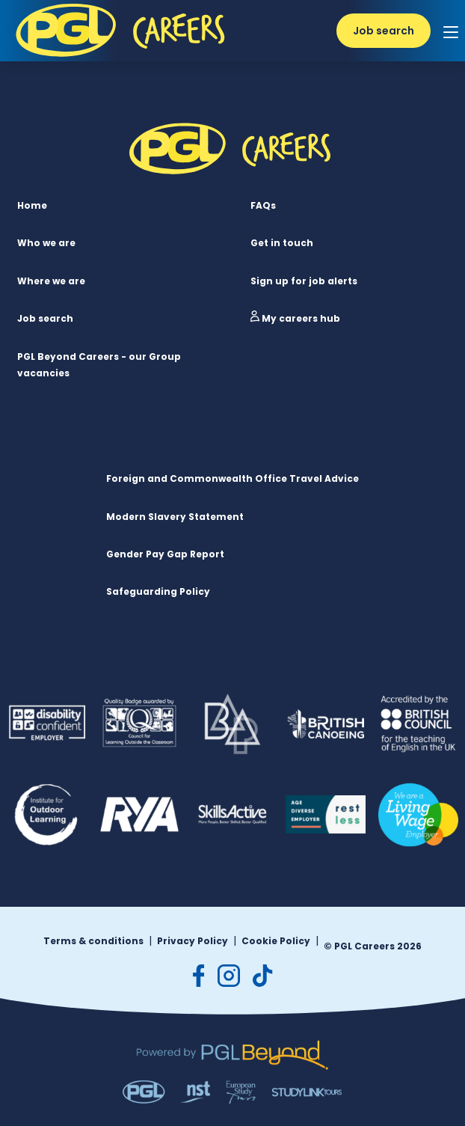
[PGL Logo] (123, 60)
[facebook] (199, 975)
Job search (383, 30)
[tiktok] (262, 975)
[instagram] (229, 975)
